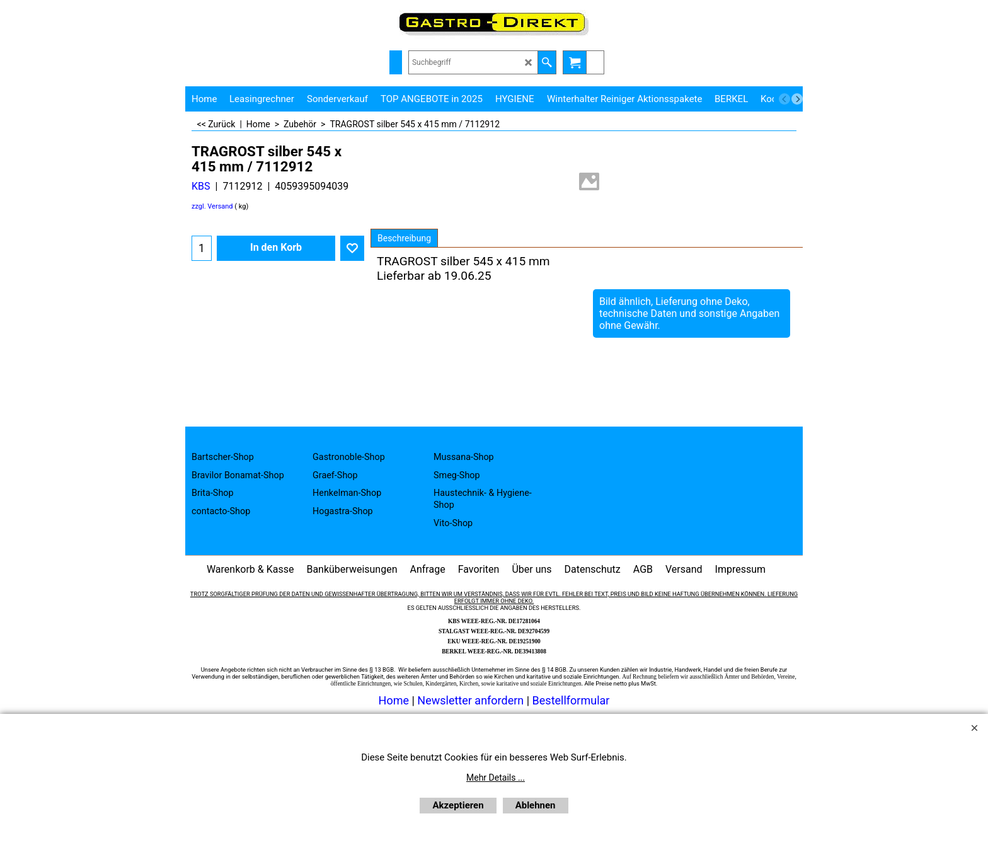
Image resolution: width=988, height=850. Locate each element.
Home (394, 700)
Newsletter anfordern (471, 700)
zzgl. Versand (212, 206)
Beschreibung (404, 238)
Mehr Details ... (495, 777)
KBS (201, 186)
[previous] (784, 99)
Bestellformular (571, 700)
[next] (797, 99)
